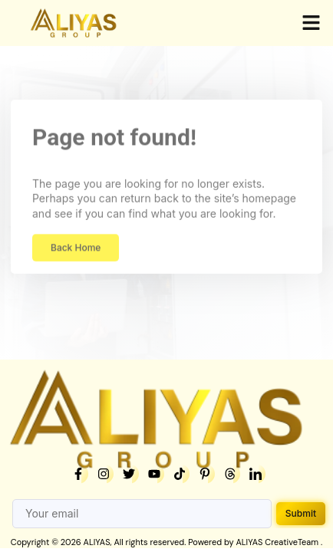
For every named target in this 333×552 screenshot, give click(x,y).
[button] (311, 23)
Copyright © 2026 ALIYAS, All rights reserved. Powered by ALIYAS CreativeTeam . (166, 542)
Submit (300, 513)
